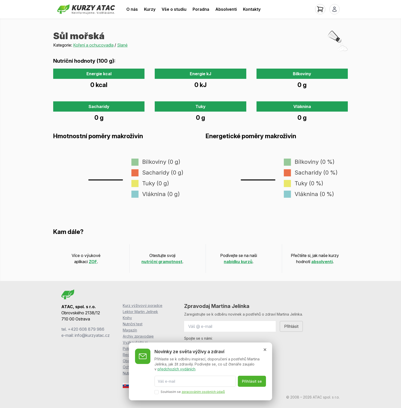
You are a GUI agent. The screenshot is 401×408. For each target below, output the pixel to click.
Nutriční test (132, 324)
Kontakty (252, 9)
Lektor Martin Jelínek (140, 311)
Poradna (201, 9)
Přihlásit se (252, 381)
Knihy (127, 318)
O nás (132, 9)
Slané (122, 45)
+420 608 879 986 (86, 329)
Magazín (130, 330)
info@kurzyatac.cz (92, 335)
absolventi (322, 261)
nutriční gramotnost (161, 261)
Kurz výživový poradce (142, 305)
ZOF (93, 261)
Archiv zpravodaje (138, 336)
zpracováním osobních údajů (203, 392)
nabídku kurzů (238, 261)
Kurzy (149, 9)
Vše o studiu (174, 9)
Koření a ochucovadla (93, 45)
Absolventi (226, 9)
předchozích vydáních (176, 369)
